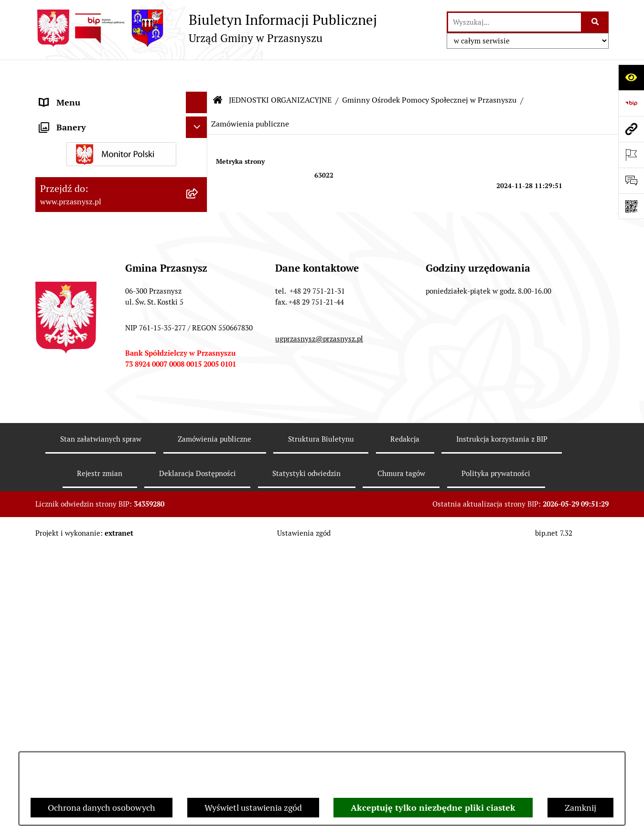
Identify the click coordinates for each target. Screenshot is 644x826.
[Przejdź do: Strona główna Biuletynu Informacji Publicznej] (218, 71)
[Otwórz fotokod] (631, 206)
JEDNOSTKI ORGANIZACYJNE (280, 71)
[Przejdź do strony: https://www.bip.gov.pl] (631, 103)
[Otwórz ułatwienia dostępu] (631, 77)
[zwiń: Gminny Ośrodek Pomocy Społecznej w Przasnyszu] (199, 208)
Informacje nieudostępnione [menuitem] (94, 159)
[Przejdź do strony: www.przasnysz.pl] (631, 129)
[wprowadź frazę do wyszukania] (514, 22)
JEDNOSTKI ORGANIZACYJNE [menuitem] (97, 181)
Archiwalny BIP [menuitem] (69, 468)
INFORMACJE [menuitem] (65, 138)
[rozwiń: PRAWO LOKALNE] (199, 117)
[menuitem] (121, 215)
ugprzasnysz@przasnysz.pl (319, 726)
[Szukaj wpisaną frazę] (595, 22)
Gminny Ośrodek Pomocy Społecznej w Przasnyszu (429, 71)
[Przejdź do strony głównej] (206, 28)
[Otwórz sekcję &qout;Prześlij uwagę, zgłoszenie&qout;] (631, 180)
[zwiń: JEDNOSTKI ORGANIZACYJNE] (199, 181)
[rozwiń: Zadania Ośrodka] (199, 304)
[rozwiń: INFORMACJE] (199, 138)
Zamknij (580, 807)
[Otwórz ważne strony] (631, 155)
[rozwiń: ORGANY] (199, 95)
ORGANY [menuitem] (57, 95)
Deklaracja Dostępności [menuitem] (84, 490)
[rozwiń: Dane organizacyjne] (199, 249)
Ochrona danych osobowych (101, 807)
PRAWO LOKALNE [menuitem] (74, 116)
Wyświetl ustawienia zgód (253, 807)
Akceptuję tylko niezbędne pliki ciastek (433, 807)
